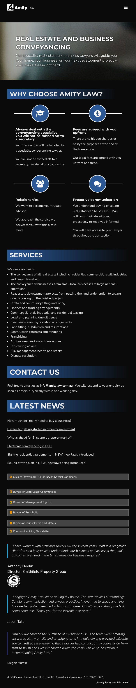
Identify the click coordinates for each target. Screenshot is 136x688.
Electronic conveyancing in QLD (29, 446)
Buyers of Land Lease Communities (34, 492)
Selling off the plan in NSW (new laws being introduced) (46, 463)
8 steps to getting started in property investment (41, 429)
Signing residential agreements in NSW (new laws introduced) (51, 454)
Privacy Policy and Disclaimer (112, 682)
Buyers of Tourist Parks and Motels (34, 523)
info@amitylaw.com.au (56, 386)
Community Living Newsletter (31, 531)
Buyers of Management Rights (32, 502)
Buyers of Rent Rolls (25, 512)
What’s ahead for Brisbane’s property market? (40, 438)
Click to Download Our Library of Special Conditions (45, 477)
